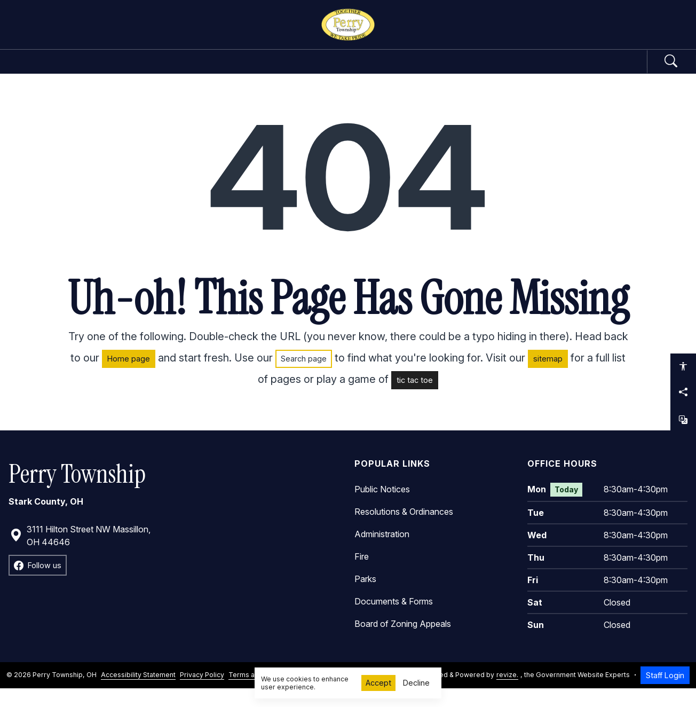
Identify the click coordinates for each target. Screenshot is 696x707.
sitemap (548, 376)
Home (130, 70)
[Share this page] (683, 392)
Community (405, 70)
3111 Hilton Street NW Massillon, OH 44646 (80, 553)
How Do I (494, 70)
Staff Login (665, 693)
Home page (128, 376)
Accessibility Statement (138, 693)
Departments (305, 70)
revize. (507, 693)
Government (202, 70)
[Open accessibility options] (683, 366)
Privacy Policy (202, 693)
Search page (304, 376)
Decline (416, 682)
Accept (378, 682)
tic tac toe (415, 398)
